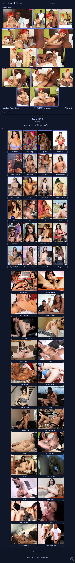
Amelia (30, 221)
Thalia (15, 221)
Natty (24, 476)
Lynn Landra (24, 361)
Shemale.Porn (7, 7)
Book (50, 361)
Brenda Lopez (15, 198)
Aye (30, 244)
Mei (45, 221)
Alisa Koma (50, 499)
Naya (60, 267)
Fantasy (45, 175)
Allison (60, 244)
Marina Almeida (50, 430)
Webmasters (37, 552)
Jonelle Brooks (50, 292)
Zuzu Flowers (24, 407)
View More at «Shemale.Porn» (37, 125)
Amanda (15, 152)
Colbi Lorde (24, 384)
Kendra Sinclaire (15, 175)
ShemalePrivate (15, 3)
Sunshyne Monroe (30, 267)
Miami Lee (60, 152)
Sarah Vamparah (45, 244)
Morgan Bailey (50, 453)
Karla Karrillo (30, 175)
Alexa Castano (60, 175)
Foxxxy (60, 221)
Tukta (51, 522)
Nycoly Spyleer (15, 267)
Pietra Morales (24, 315)
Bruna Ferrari (50, 384)
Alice (30, 198)
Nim (24, 453)
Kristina (45, 267)
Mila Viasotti (51, 476)
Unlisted (51, 407)
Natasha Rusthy (24, 545)
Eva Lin (24, 338)
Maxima (45, 198)
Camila (50, 338)
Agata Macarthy (24, 292)
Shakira (14, 244)
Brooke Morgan (51, 315)
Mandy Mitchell (60, 198)
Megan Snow (14, 108)
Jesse (45, 152)
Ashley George (24, 430)
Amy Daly (30, 152)
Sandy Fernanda (50, 545)
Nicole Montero (24, 522)
